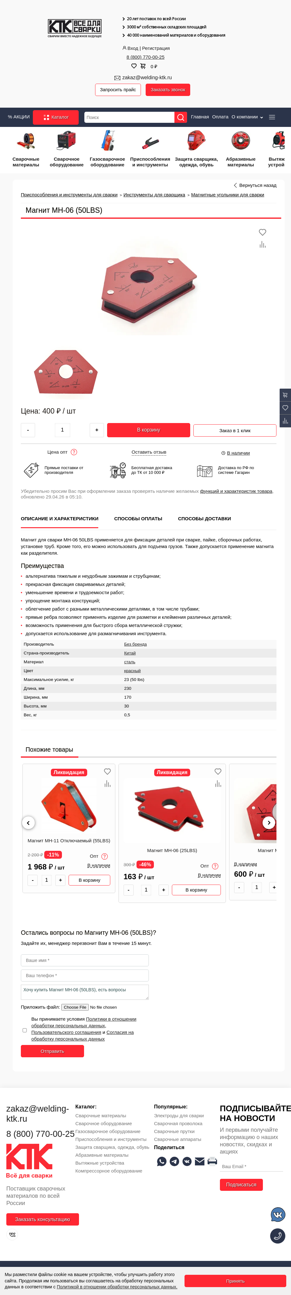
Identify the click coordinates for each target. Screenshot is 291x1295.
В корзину (148, 430)
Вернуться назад (257, 185)
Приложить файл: (41, 1007)
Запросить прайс (118, 89)
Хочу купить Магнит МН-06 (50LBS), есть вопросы (85, 992)
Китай (130, 653)
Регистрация (156, 48)
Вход (129, 48)
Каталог (56, 117)
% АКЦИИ (19, 117)
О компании (248, 117)
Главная (200, 117)
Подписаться (241, 1185)
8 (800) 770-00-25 (145, 57)
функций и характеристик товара (236, 491)
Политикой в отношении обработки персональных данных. (117, 1286)
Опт (106, 857)
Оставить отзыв (149, 452)
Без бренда (135, 644)
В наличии (235, 453)
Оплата (220, 117)
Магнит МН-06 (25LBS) (179, 850)
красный (132, 671)
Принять (235, 1281)
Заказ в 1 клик (235, 429)
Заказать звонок (169, 89)
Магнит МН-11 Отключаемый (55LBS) (76, 840)
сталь (129, 662)
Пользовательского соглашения (66, 1032)
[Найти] (182, 117)
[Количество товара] (54, 880)
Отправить (52, 1051)
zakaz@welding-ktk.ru (147, 77)
